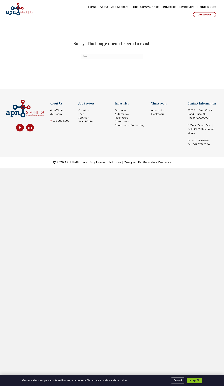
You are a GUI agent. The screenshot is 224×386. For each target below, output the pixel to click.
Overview (83, 110)
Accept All (194, 380)
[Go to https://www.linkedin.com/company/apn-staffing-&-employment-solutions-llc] (30, 127)
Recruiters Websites (157, 162)
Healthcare (121, 117)
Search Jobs (85, 121)
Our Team (56, 113)
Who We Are (57, 110)
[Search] (112, 56)
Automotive (122, 113)
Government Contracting (129, 125)
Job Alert (83, 117)
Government (122, 121)
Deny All (178, 380)
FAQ (81, 113)
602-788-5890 (200, 140)
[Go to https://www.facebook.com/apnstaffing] (20, 127)
